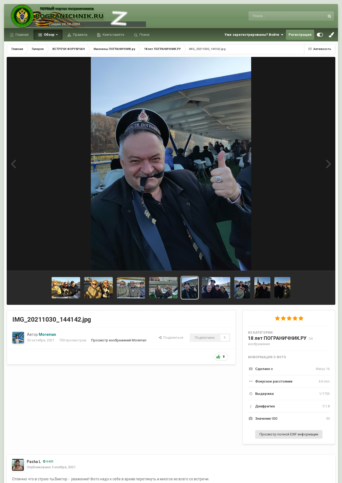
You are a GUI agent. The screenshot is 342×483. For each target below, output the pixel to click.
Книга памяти (113, 35)
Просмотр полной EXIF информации (288, 434)
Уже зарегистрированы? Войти (253, 35)
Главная (22, 35)
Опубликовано (51, 467)
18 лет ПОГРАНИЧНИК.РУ (277, 338)
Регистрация (300, 35)
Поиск (144, 35)
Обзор (49, 35)
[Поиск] (276, 16)
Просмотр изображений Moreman (118, 340)
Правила (79, 35)
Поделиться (171, 338)
